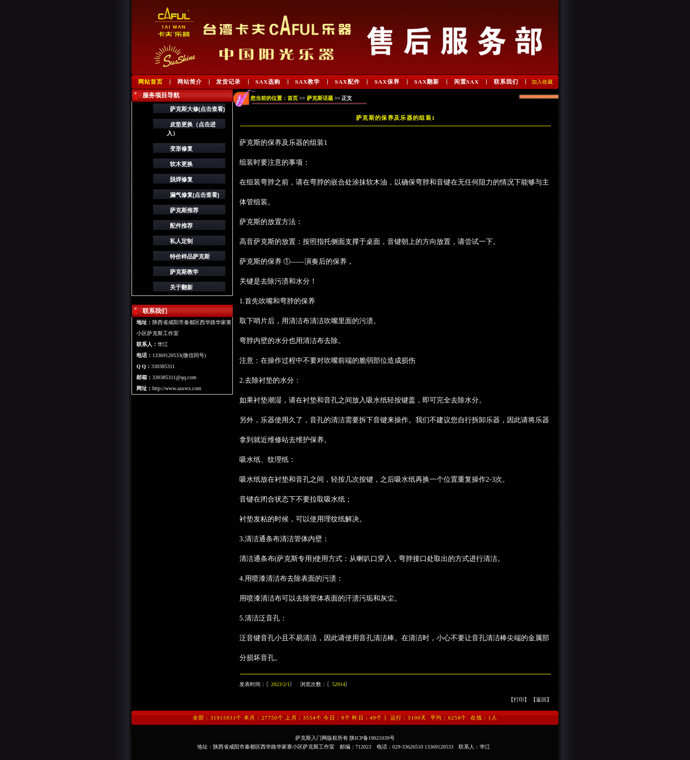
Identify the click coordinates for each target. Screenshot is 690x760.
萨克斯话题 (320, 98)
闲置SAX (466, 81)
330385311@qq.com (174, 377)
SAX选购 (267, 81)
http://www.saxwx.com (176, 388)
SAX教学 (307, 81)
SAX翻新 (426, 81)
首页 (292, 98)
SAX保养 (387, 81)
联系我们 (506, 81)
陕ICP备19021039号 (372, 738)
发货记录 (228, 81)
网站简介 (189, 81)
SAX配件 (347, 81)
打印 (519, 700)
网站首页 (150, 81)
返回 (541, 700)
